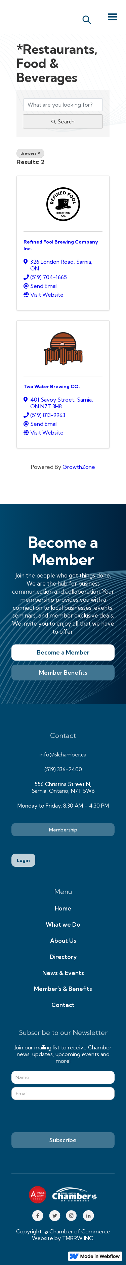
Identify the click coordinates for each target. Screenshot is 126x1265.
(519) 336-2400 (63, 769)
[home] (33, 17)
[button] (112, 17)
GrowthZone (78, 466)
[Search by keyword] (63, 104)
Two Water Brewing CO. (52, 386)
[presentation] (62, 1116)
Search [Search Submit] (63, 121)
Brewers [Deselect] (30, 153)
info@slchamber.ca (63, 754)
